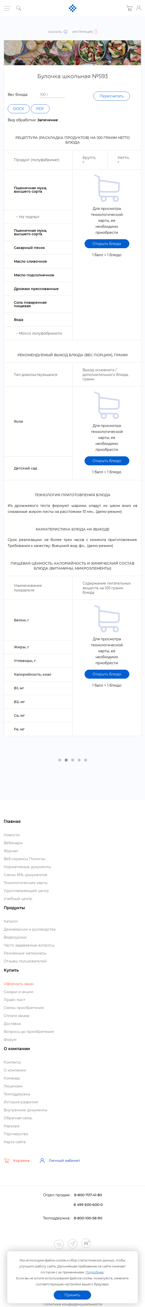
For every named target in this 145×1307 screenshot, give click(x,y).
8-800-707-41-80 (88, 1195)
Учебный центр (18, 898)
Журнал (11, 851)
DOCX (19, 109)
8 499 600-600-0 (88, 1204)
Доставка (12, 1023)
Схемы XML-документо (25, 875)
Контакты (12, 1062)
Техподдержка (17, 1094)
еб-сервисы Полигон (24, 859)
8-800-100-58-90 (88, 1218)
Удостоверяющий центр (26, 891)
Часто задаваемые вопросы (29, 945)
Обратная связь (18, 1118)
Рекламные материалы (25, 953)
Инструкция (84, 32)
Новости (12, 835)
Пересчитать (110, 96)
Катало (11, 921)
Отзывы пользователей (25, 961)
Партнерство (16, 1134)
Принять (72, 1295)
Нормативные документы (27, 867)
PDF (43, 109)
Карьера (11, 1126)
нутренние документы (25, 1110)
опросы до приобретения (29, 1031)
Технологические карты (26, 883)
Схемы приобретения (24, 1008)
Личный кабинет (59, 1160)
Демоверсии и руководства (29, 929)
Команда (12, 1078)
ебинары (13, 843)
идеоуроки (15, 937)
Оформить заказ (19, 984)
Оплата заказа (16, 1015)
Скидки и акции (18, 992)
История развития (21, 1102)
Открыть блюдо (107, 243)
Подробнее (94, 1272)
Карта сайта (15, 1142)
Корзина (16, 1160)
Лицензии (13, 1086)
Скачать (58, 32)
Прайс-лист (14, 1000)
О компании (15, 1070)
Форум (10, 1039)
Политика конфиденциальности (72, 1304)
